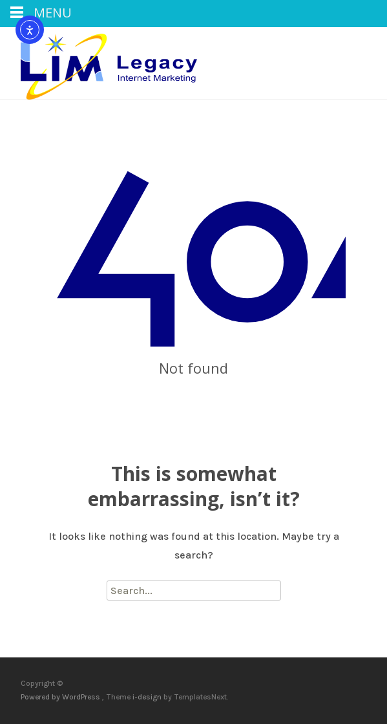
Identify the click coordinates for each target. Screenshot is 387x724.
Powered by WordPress (61, 696)
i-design (147, 696)
